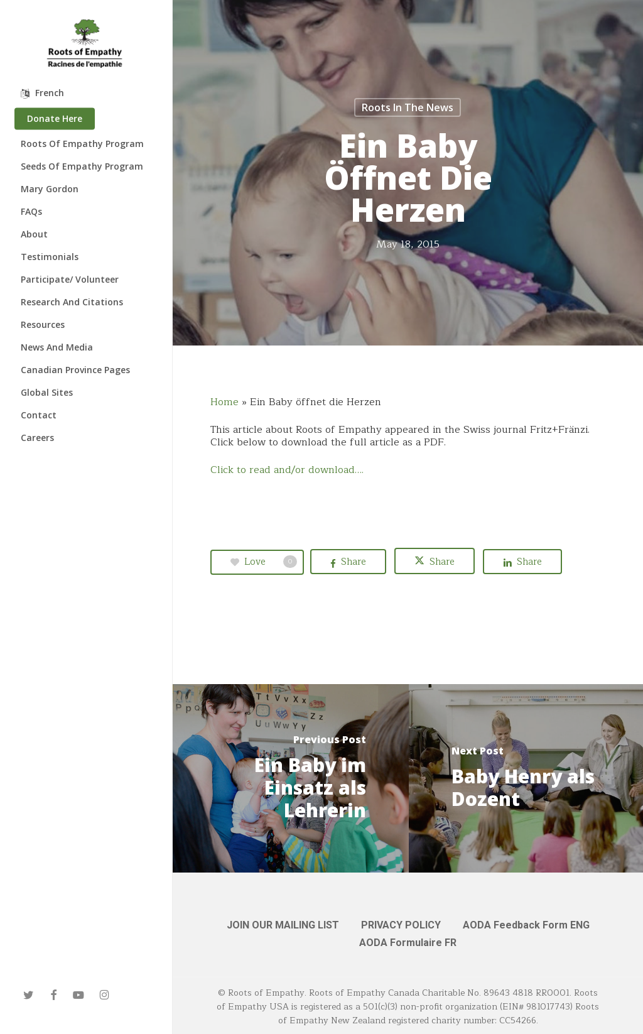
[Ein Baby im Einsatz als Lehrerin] (291, 778)
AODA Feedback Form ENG (526, 925)
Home (224, 402)
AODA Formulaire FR (408, 943)
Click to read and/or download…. (287, 470)
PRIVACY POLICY (401, 925)
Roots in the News (407, 107)
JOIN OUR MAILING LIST (283, 925)
